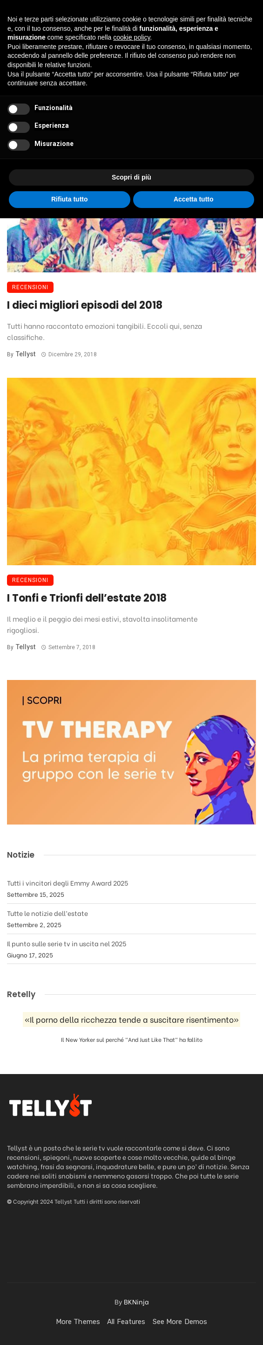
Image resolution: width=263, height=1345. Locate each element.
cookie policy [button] (131, 1164)
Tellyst (25, 354)
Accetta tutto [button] (194, 1326)
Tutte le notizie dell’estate (47, 913)
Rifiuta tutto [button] (69, 1326)
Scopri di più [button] (131, 1304)
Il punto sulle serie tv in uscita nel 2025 (66, 943)
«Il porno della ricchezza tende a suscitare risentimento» (132, 1019)
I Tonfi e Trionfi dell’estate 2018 (87, 598)
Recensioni (30, 287)
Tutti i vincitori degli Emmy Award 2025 (67, 882)
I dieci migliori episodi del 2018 (84, 305)
